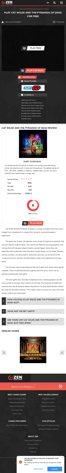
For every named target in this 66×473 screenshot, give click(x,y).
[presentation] (3, 352)
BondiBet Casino (26, 113)
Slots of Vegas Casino (37, 105)
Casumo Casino (26, 110)
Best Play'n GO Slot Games (17, 425)
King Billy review (48, 399)
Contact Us (33, 448)
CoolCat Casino (36, 116)
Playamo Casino (36, 113)
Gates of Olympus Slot (17, 399)
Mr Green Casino (26, 116)
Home (4, 9)
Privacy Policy (33, 444)
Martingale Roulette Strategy (48, 425)
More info (38, 469)
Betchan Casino (26, 105)
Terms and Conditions (33, 440)
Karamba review (48, 410)
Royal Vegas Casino (27, 102)
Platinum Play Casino (37, 108)
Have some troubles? (13, 22)
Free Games (13, 9)
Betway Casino (25, 108)
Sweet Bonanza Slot (17, 402)
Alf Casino (33, 100)
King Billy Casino (26, 118)
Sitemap (33, 452)
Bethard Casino (37, 102)
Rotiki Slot (17, 414)
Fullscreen (60, 22)
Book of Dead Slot (17, 406)
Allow (55, 469)
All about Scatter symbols (48, 429)
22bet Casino (25, 100)
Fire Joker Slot (16, 410)
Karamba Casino (36, 110)
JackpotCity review (48, 406)
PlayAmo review (48, 402)
